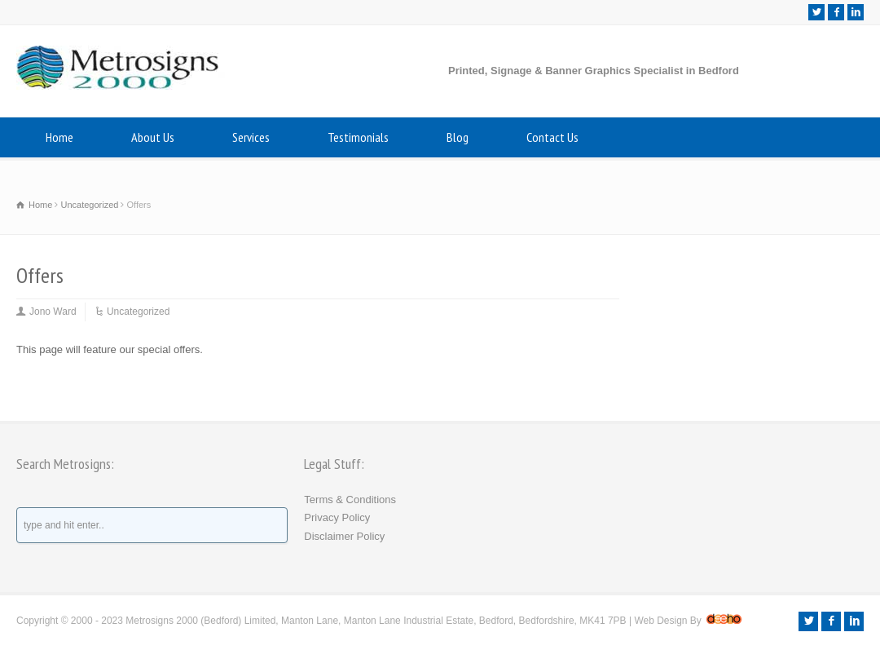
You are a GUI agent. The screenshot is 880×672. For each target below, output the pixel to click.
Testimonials (358, 137)
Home (59, 137)
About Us (152, 137)
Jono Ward (53, 311)
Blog (458, 137)
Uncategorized (138, 311)
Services (251, 137)
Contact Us (552, 137)
